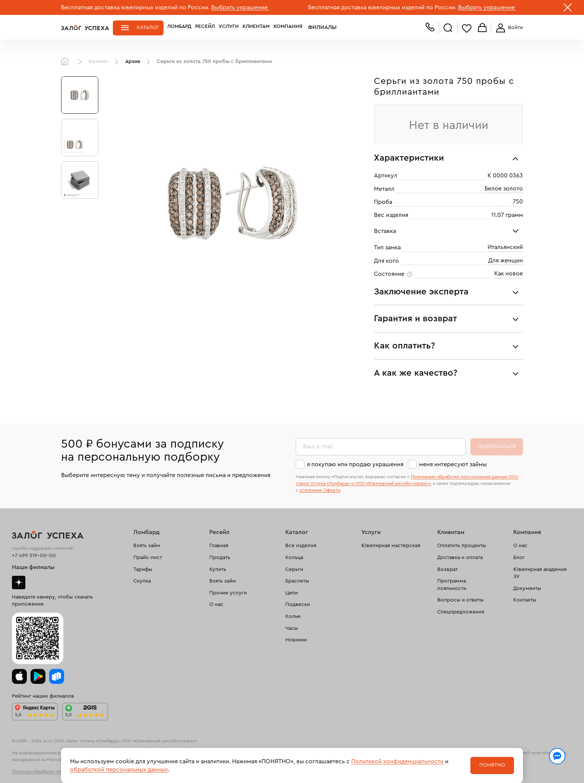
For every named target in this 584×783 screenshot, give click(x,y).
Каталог (148, 27)
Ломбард (179, 27)
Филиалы (319, 27)
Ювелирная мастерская (390, 545)
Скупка (142, 581)
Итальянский (505, 247)
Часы (291, 628)
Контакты (524, 600)
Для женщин (505, 260)
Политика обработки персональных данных (57, 771)
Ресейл (205, 27)
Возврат (447, 569)
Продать (219, 557)
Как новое (508, 274)
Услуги (229, 27)
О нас (216, 604)
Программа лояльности (451, 584)
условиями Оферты (319, 490)
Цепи (291, 593)
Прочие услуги (228, 593)
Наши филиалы (33, 567)
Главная (66, 62)
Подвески (297, 604)
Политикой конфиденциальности (397, 761)
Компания (287, 27)
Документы (527, 588)
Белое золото (504, 189)
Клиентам (256, 27)
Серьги (294, 569)
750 (518, 202)
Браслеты (297, 581)
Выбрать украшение (240, 7)
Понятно (492, 765)
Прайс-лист (147, 557)
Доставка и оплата (460, 557)
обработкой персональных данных (119, 770)
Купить (217, 569)
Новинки (296, 639)
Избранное (466, 28)
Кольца (294, 557)
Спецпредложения (460, 612)
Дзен (18, 582)
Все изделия (300, 545)
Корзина (482, 28)
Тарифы (142, 569)
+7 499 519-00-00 (34, 555)
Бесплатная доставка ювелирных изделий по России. (135, 7)
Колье (293, 616)
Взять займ (146, 545)
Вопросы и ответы (460, 600)
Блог (519, 557)
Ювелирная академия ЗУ (539, 573)
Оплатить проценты (461, 545)
